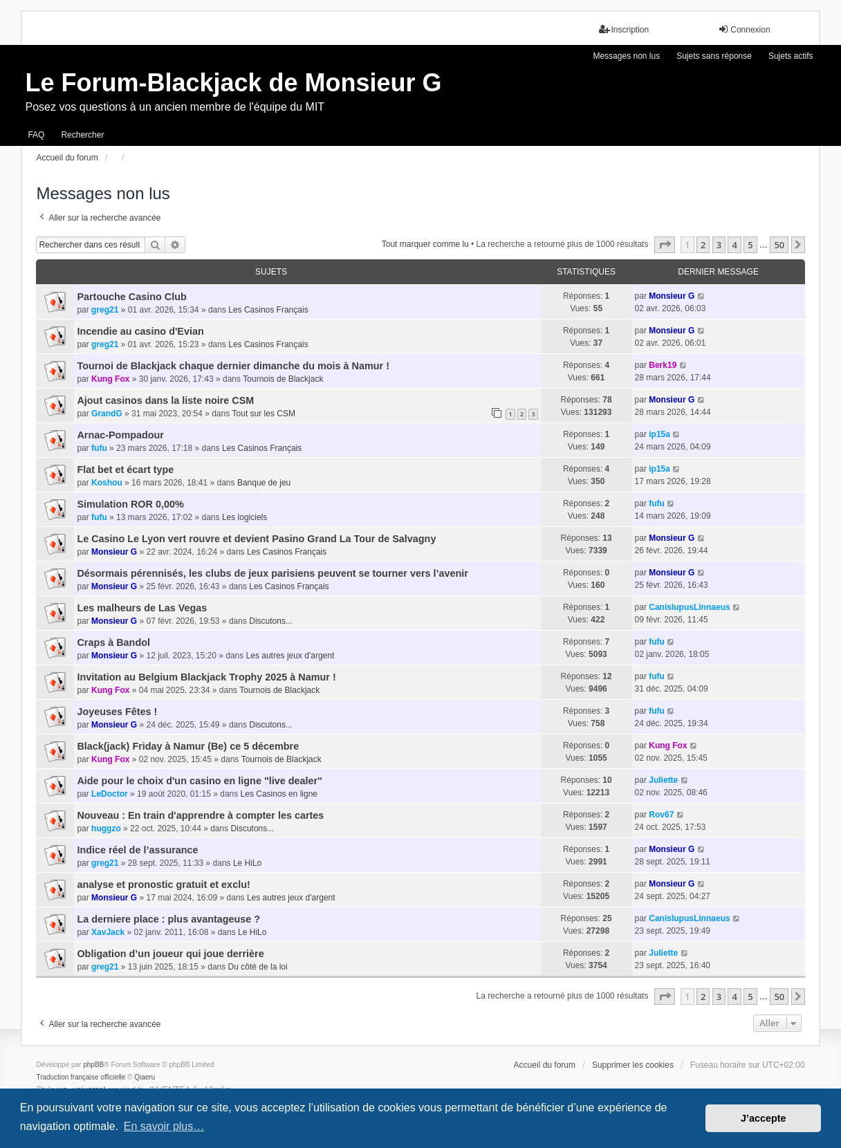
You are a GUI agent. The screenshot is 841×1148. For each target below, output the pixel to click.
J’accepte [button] (763, 1118)
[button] (664, 245)
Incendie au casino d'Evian (140, 331)
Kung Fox (110, 379)
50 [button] (779, 245)
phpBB (93, 1064)
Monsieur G (671, 296)
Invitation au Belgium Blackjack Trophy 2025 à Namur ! (206, 677)
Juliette (663, 780)
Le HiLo (247, 863)
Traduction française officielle (80, 1077)
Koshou (106, 483)
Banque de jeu (263, 483)
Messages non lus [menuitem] (626, 56)
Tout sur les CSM (263, 413)
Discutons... (271, 621)
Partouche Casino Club (131, 296)
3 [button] (719, 245)
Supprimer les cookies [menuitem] (633, 1065)
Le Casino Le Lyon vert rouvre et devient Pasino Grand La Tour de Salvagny (256, 538)
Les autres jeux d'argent (290, 655)
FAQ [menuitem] (36, 135)
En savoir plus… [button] (164, 1126)
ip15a (659, 434)
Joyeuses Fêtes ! (117, 711)
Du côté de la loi (258, 967)
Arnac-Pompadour (120, 435)
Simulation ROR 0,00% (130, 504)
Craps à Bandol (113, 642)
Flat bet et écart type (125, 469)
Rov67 (661, 815)
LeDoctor (109, 794)
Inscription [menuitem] (624, 29)
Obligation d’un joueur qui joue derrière (170, 953)
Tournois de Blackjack (283, 379)
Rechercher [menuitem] (82, 135)
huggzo (106, 828)
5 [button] (750, 245)
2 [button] (703, 245)
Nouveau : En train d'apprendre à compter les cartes (200, 815)
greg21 (104, 310)
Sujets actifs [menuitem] (790, 56)
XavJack (107, 932)
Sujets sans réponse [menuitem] (714, 56)
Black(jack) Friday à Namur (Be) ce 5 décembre (188, 746)
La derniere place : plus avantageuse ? (168, 919)
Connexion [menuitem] (744, 29)
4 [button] (734, 245)
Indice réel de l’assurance (137, 849)
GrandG (106, 413)
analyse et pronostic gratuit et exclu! (163, 884)
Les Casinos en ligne (279, 794)
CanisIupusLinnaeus (689, 607)
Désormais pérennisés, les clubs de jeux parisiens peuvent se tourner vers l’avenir (272, 573)
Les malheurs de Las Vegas (142, 607)
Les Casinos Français (268, 310)
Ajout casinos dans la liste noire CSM (165, 400)
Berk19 (662, 365)
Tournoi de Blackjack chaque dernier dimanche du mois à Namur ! (233, 365)
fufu (99, 448)
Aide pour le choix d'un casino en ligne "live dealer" (199, 780)
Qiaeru (144, 1077)
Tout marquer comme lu (425, 244)
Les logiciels (244, 517)
